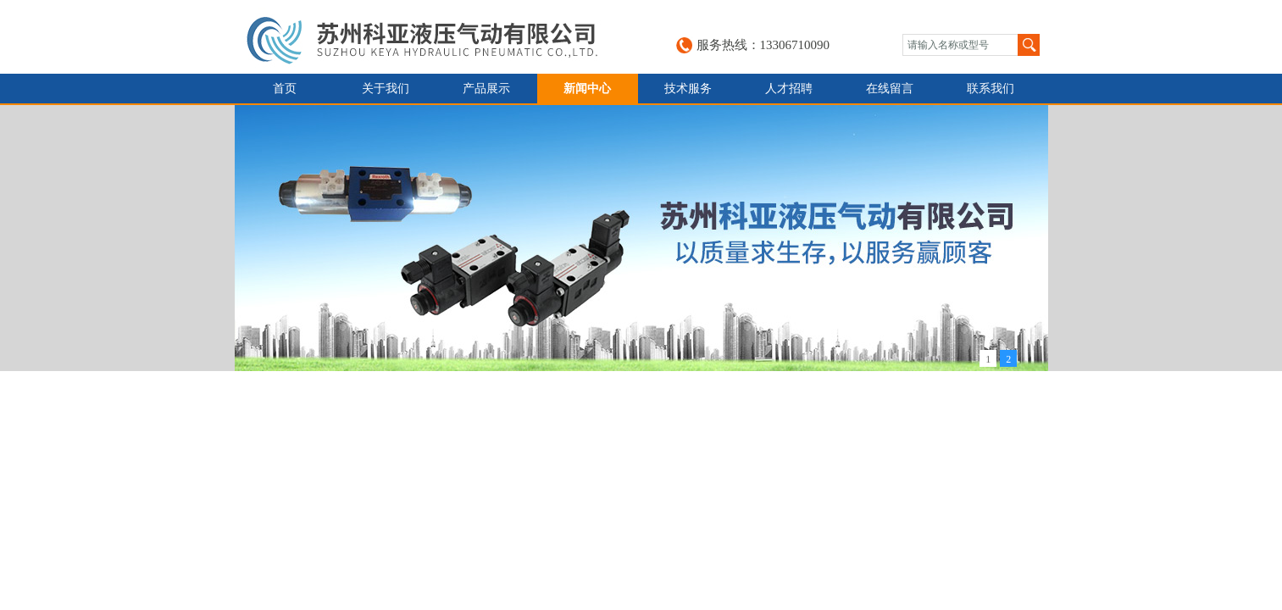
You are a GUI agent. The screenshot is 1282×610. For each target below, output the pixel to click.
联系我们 (990, 88)
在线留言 (889, 88)
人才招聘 (789, 88)
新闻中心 (587, 88)
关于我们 (385, 88)
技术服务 (688, 88)
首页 (285, 88)
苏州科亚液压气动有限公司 (435, 37)
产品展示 (486, 88)
